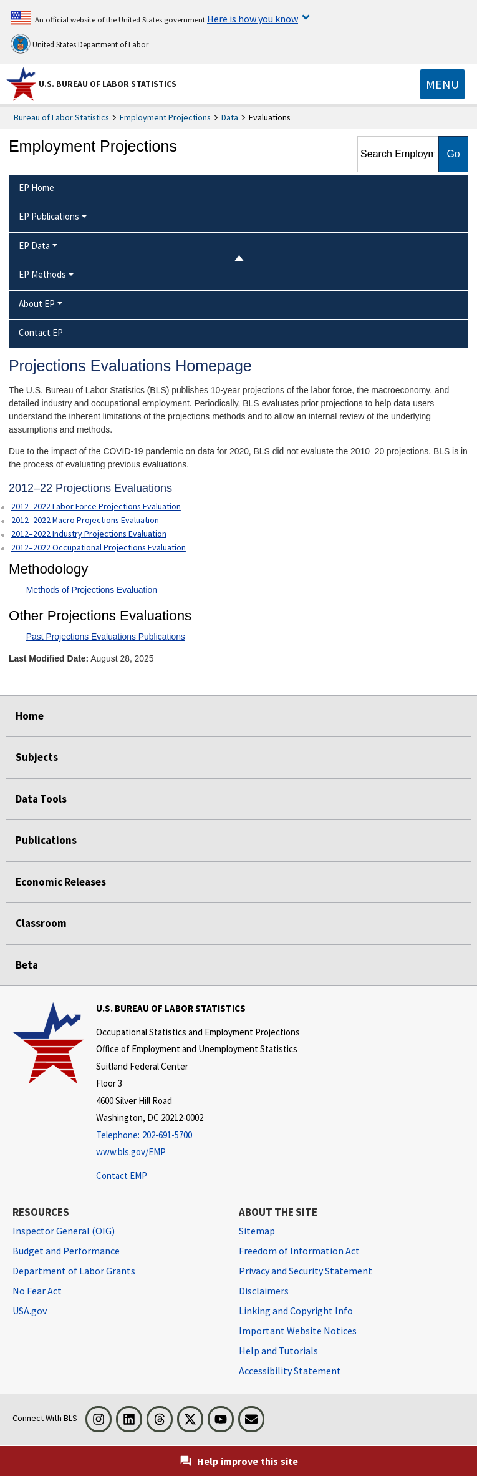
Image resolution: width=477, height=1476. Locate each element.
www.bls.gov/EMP (131, 1152)
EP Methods (42, 274)
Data (229, 117)
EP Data (34, 246)
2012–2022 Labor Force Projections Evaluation (96, 506)
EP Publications (49, 216)
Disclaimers (264, 1290)
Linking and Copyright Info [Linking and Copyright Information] (296, 1310)
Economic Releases (61, 882)
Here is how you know (252, 18)
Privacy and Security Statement (305, 1270)
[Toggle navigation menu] (442, 84)
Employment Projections (165, 117)
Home (30, 716)
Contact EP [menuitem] (41, 332)
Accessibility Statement (290, 1370)
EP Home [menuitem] (36, 187)
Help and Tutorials (278, 1350)
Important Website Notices (298, 1330)
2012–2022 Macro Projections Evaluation (85, 519)
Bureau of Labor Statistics (61, 117)
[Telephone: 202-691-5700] (198, 1135)
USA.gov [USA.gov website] (29, 1310)
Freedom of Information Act (299, 1250)
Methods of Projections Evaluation (91, 590)
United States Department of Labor (79, 44)
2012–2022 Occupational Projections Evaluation (98, 547)
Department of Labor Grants (73, 1270)
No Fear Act (37, 1290)
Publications (46, 840)
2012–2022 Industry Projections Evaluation (88, 533)
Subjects (37, 757)
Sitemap (257, 1230)
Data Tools (41, 799)
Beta (27, 965)
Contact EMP (121, 1175)
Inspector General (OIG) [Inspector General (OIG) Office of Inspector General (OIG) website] (63, 1230)
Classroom (41, 923)
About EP (37, 304)
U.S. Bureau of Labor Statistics (107, 83)
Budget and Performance (66, 1250)
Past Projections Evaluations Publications (105, 637)
